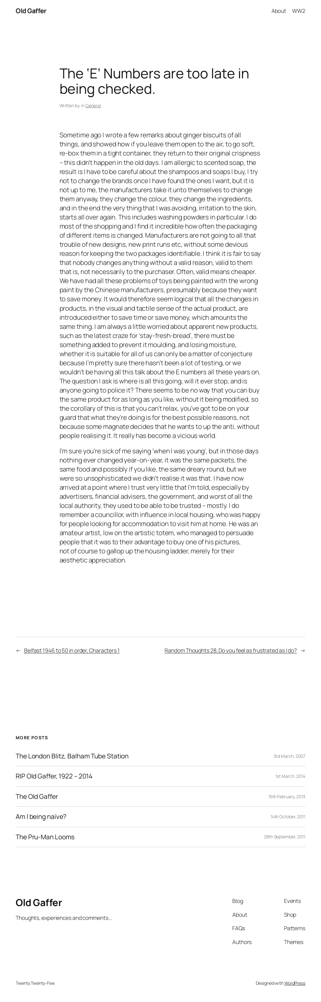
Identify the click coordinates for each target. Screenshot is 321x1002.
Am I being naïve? (41, 816)
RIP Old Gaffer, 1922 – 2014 (54, 776)
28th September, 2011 (284, 837)
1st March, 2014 (291, 776)
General (93, 105)
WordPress (294, 983)
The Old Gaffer (37, 796)
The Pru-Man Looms (45, 837)
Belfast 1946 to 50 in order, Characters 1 (72, 650)
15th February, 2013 (286, 796)
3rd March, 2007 (290, 756)
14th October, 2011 (288, 817)
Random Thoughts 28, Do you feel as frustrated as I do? (231, 650)
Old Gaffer (31, 10)
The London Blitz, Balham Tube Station (72, 756)
